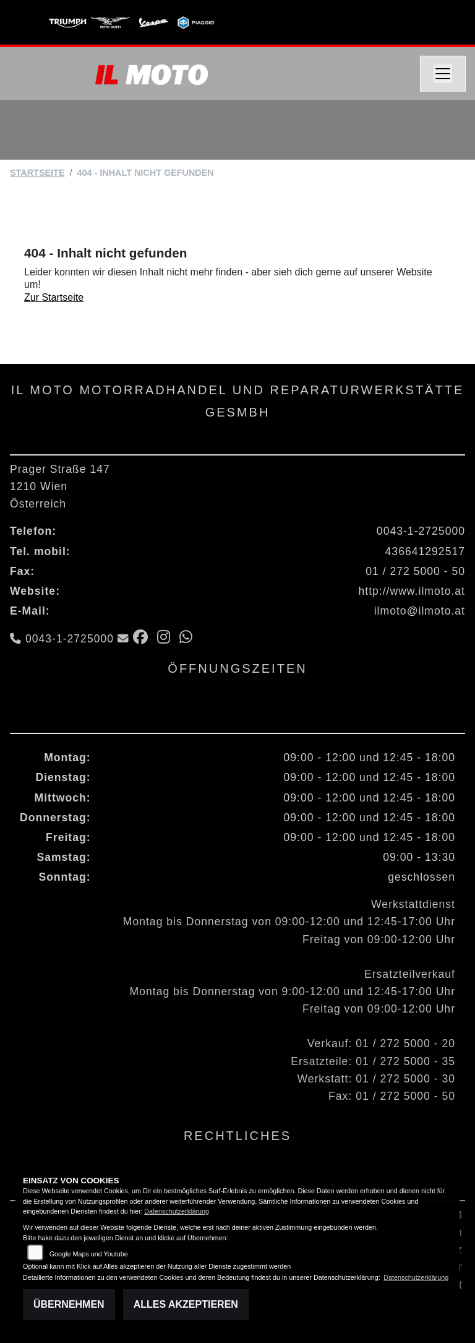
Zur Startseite (53, 297)
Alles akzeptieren (186, 1304)
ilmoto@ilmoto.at (419, 611)
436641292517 (425, 551)
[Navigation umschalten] (443, 74)
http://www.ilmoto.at (411, 591)
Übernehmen (69, 1304)
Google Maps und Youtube (88, 1254)
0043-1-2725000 (421, 531)
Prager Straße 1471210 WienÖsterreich (60, 486)
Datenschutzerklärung (176, 1211)
